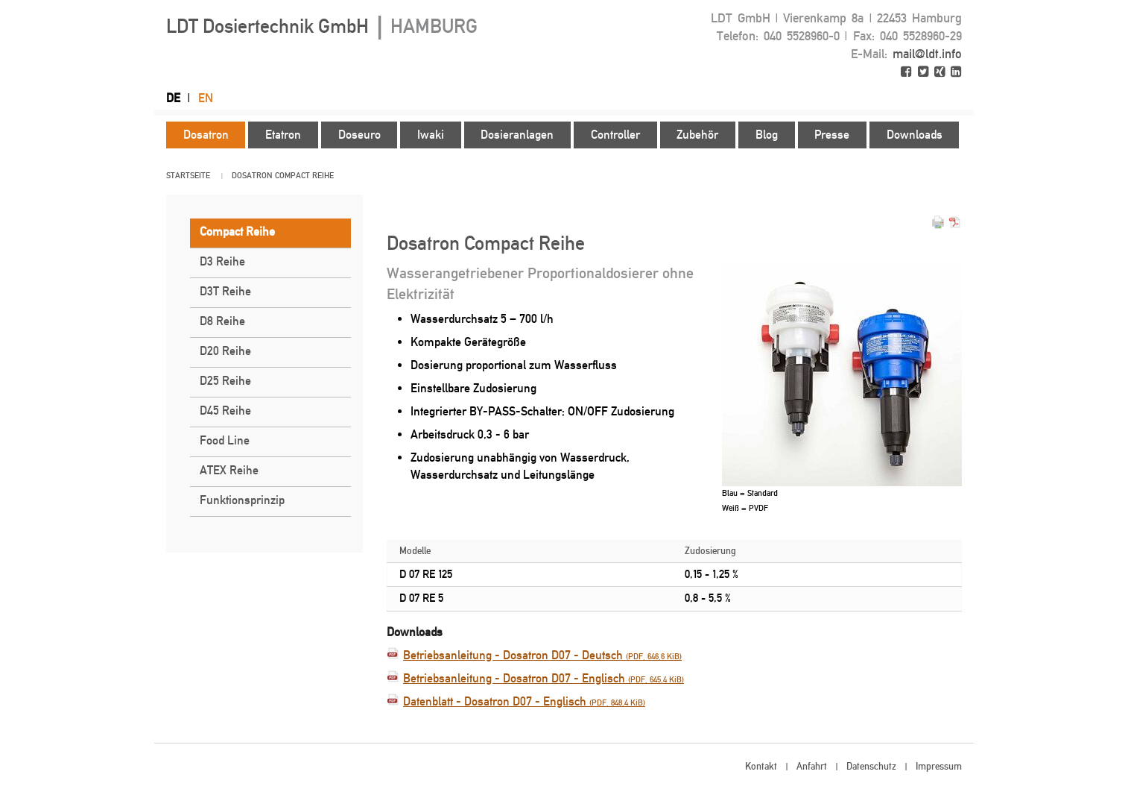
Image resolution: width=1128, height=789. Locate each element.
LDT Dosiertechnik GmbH (322, 26)
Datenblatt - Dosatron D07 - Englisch (524, 701)
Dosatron (252, 175)
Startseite (188, 175)
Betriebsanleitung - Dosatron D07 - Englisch (543, 678)
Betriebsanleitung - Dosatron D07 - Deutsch (542, 655)
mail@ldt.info (927, 53)
